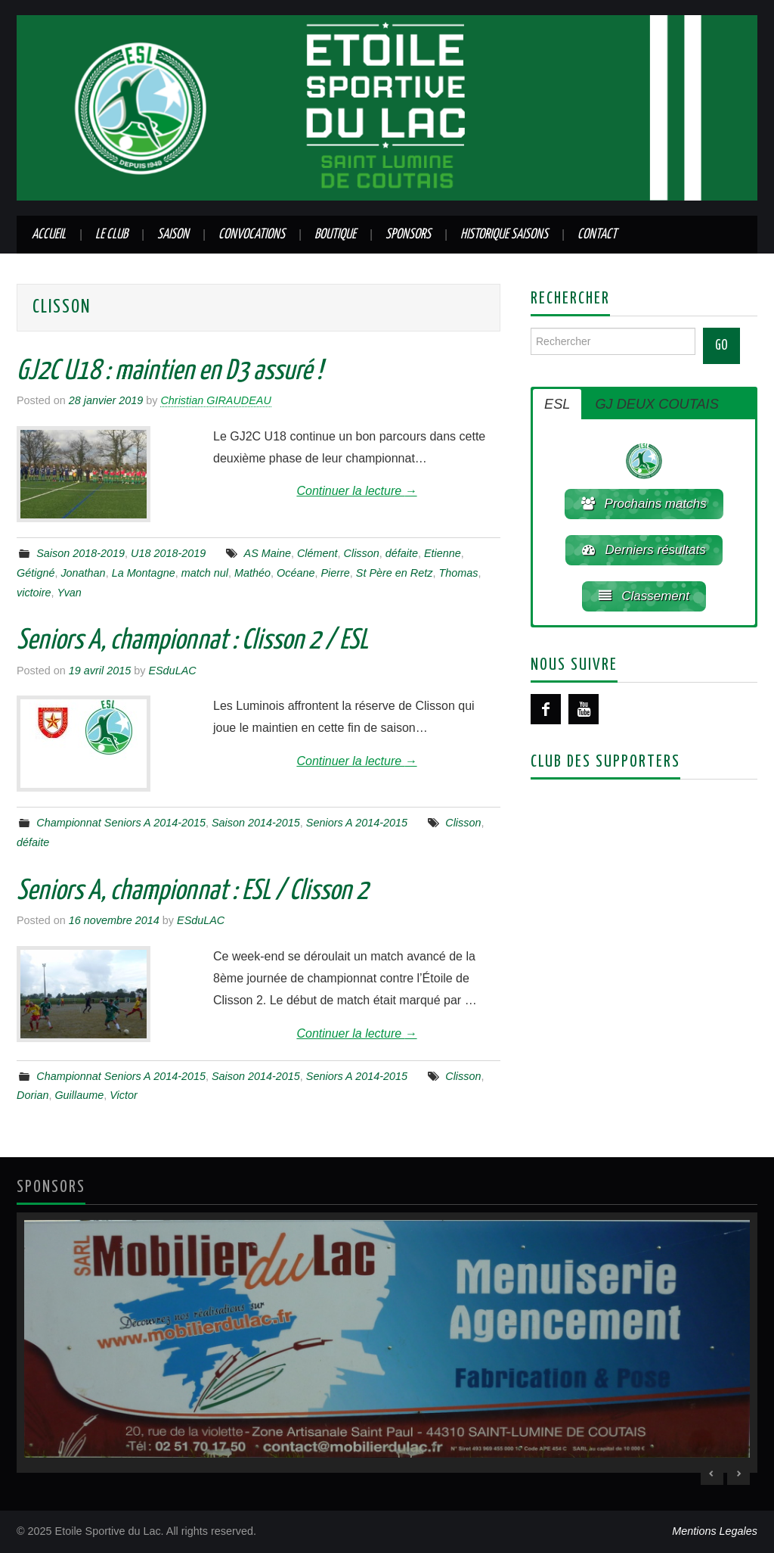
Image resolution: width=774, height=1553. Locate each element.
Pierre (334, 573)
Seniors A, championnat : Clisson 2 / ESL (192, 641)
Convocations (251, 234)
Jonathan (82, 573)
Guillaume (79, 1095)
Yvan (69, 593)
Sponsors (408, 234)
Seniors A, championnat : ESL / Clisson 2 (192, 891)
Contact (597, 234)
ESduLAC (172, 670)
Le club (111, 234)
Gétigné (35, 573)
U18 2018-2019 (168, 553)
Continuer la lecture (356, 490)
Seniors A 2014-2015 (356, 823)
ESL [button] (557, 404)
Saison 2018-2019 (80, 553)
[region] (387, 1342)
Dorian (32, 1095)
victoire (34, 593)
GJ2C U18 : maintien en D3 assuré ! (169, 371)
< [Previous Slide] (712, 1473)
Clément (317, 553)
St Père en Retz (394, 573)
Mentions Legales (714, 1531)
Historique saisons (504, 234)
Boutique (335, 234)
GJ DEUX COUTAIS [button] (656, 404)
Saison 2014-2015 (256, 823)
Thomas (458, 573)
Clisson (361, 553)
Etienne (442, 553)
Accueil (49, 234)
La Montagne (143, 573)
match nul (204, 573)
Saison (173, 234)
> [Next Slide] (738, 1473)
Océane (295, 573)
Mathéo (252, 573)
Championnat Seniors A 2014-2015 (121, 823)
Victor (124, 1095)
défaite (401, 553)
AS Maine (267, 553)
